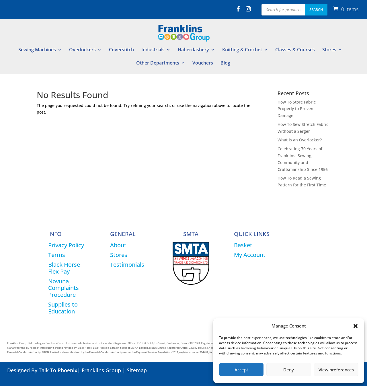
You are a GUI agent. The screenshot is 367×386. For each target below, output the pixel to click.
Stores (329, 50)
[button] (355, 326)
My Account (250, 255)
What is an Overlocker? (300, 140)
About (118, 245)
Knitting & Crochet (242, 50)
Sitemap (137, 370)
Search (316, 9)
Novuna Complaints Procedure (63, 288)
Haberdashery (193, 50)
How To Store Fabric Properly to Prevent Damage (297, 108)
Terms (56, 255)
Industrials (153, 50)
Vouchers (202, 63)
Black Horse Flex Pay (64, 268)
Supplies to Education (63, 308)
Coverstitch (121, 50)
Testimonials (127, 264)
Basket (243, 245)
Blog (225, 63)
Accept (241, 370)
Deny (288, 370)
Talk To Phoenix (58, 370)
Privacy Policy (66, 245)
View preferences (336, 370)
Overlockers (82, 50)
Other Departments (157, 63)
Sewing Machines (37, 50)
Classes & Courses (295, 50)
